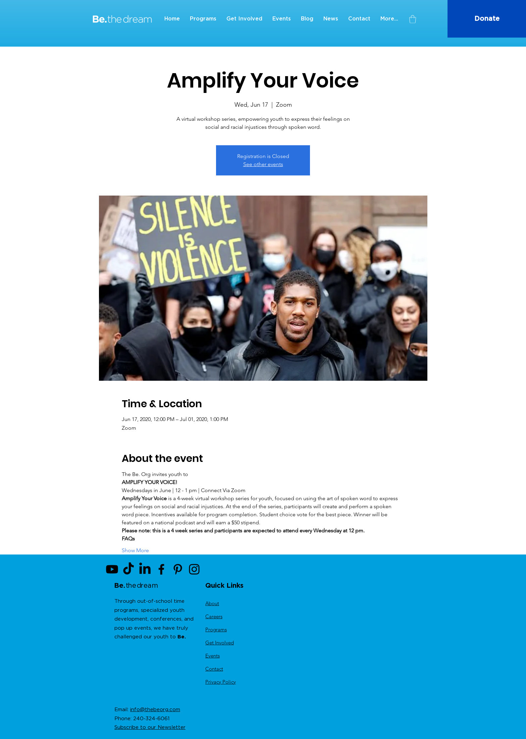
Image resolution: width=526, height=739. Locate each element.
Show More (135, 550)
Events (212, 655)
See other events (263, 164)
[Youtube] (112, 569)
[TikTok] (128, 569)
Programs (216, 629)
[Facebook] (161, 569)
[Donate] (487, 19)
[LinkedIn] (145, 569)
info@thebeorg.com (155, 709)
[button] (412, 19)
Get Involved (219, 642)
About (212, 603)
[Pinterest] (178, 569)
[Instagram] (194, 569)
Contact (214, 669)
